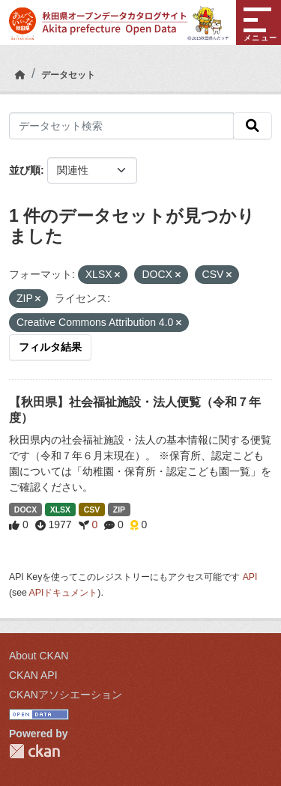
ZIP (119, 509)
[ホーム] (20, 75)
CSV (92, 509)
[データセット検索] (121, 125)
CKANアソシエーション (65, 695)
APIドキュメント (63, 592)
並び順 (24, 170)
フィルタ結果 (50, 347)
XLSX (60, 509)
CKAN (34, 751)
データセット (68, 75)
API (250, 577)
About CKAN (38, 656)
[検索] (252, 125)
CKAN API (33, 675)
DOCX (25, 509)
